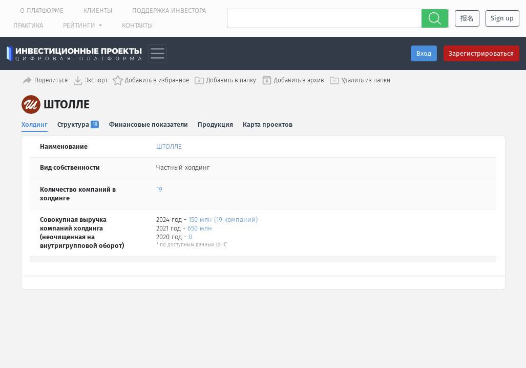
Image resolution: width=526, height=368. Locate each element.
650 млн (199, 226)
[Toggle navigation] (157, 53)
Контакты (137, 25)
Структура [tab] (78, 122)
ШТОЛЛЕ (169, 144)
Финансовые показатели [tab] (148, 122)
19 (159, 188)
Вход (423, 53)
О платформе (42, 10)
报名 (467, 18)
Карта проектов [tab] (268, 122)
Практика (28, 25)
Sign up (502, 18)
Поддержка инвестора (169, 10)
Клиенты (97, 10)
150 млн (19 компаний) (223, 217)
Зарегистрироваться (481, 53)
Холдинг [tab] (35, 122)
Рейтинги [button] (80, 25)
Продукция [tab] (216, 122)
